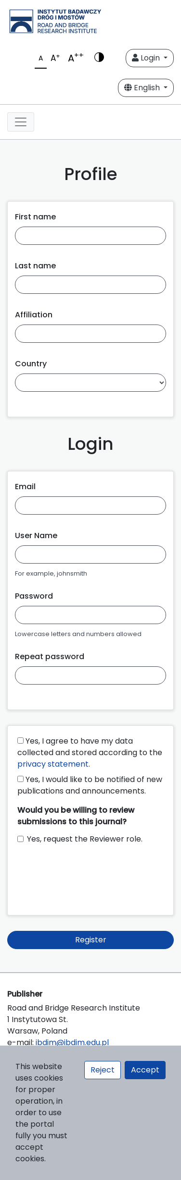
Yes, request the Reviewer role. (84, 838)
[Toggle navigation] (20, 122)
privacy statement (53, 764)
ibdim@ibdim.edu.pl (72, 1042)
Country (31, 363)
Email (25, 486)
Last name (35, 265)
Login (147, 57)
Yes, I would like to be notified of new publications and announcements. (89, 785)
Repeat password (49, 656)
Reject (102, 1069)
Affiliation (33, 314)
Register (90, 939)
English (143, 87)
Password (34, 596)
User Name (36, 535)
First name (35, 216)
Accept (145, 1069)
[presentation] (90, 875)
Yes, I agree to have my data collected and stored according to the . (89, 752)
